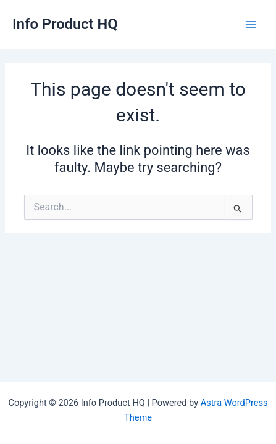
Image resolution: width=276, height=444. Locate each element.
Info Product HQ (65, 24)
